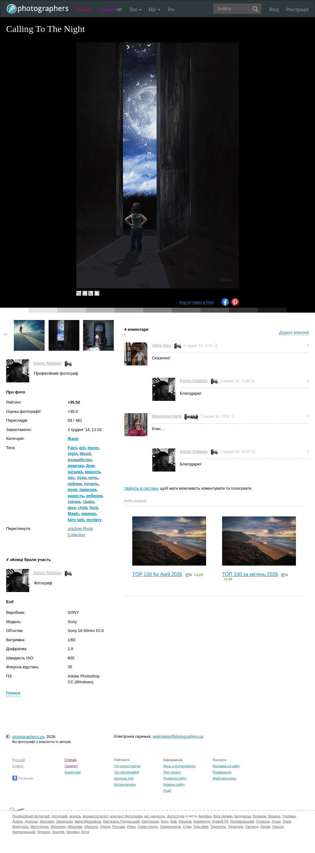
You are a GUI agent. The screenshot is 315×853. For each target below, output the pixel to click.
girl (82, 447)
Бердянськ (242, 816)
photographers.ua (28, 736)
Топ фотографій (126, 772)
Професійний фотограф (31, 816)
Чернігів (58, 832)
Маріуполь (20, 826)
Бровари (259, 816)
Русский (18, 760)
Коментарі (73, 772)
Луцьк (276, 821)
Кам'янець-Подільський (121, 821)
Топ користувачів (127, 766)
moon (93, 447)
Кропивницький (242, 821)
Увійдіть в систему (141, 488)
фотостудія (176, 816)
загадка (75, 471)
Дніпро (17, 821)
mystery (94, 519)
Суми (187, 826)
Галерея (110, 9)
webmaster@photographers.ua (178, 736)
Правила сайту (175, 778)
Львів (287, 821)
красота (92, 471)
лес (71, 477)
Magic (73, 513)
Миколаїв (75, 826)
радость (76, 495)
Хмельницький (23, 832)
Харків (265, 826)
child (82, 507)
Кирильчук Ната (166, 416)
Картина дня (123, 778)
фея (72, 507)
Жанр (73, 438)
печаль (91, 483)
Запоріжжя (64, 821)
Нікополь (91, 826)
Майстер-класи (224, 778)
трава (88, 501)
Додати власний (294, 332)
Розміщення (222, 772)
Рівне (131, 826)
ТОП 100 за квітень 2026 (250, 574)
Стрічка (82, 9)
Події (167, 790)
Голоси (13, 693)
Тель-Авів (200, 826)
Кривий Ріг (220, 821)
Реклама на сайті (226, 766)
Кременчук (201, 821)
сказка (74, 501)
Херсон (278, 826)
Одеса (105, 826)
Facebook (22, 778)
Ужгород (251, 826)
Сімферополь (170, 826)
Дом (90, 465)
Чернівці (72, 832)
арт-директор (154, 816)
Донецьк (31, 821)
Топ (136, 9)
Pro (171, 9)
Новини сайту (174, 784)
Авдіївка (205, 816)
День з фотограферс (179, 766)
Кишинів (185, 821)
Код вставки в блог (196, 302)
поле (72, 489)
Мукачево (58, 826)
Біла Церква (223, 816)
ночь (93, 477)
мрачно (88, 513)
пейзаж (75, 483)
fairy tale (76, 519)
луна (81, 477)
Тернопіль (218, 826)
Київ (173, 821)
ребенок (94, 495)
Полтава (118, 826)
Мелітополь (40, 826)
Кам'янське (150, 821)
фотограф (59, 816)
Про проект (172, 772)
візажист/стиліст (95, 816)
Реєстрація (297, 9)
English (17, 766)
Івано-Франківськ (88, 821)
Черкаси (43, 832)
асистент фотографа (126, 816)
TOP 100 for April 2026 (157, 574)
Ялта (85, 832)
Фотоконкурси (124, 784)
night (73, 453)
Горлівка (289, 816)
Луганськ (263, 821)
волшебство (80, 459)
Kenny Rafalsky (48, 363)
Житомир (47, 821)
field (94, 507)
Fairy (72, 447)
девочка (76, 465)
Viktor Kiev (161, 345)
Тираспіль (236, 826)
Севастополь (148, 826)
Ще (154, 9)
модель (75, 816)
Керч (164, 821)
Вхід (274, 9)
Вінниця (274, 816)
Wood (85, 453)
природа (87, 489)
